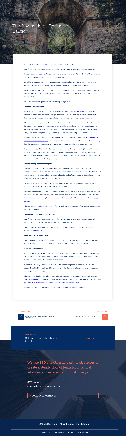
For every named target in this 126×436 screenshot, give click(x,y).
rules (37, 206)
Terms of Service (59, 432)
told (43, 90)
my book (38, 230)
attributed (39, 74)
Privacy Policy (46, 432)
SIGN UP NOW (89, 338)
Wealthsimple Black (31, 279)
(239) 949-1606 (33, 383)
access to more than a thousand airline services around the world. (53, 283)
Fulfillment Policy (82, 432)
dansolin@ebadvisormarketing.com (43, 386)
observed (80, 111)
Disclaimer (70, 432)
